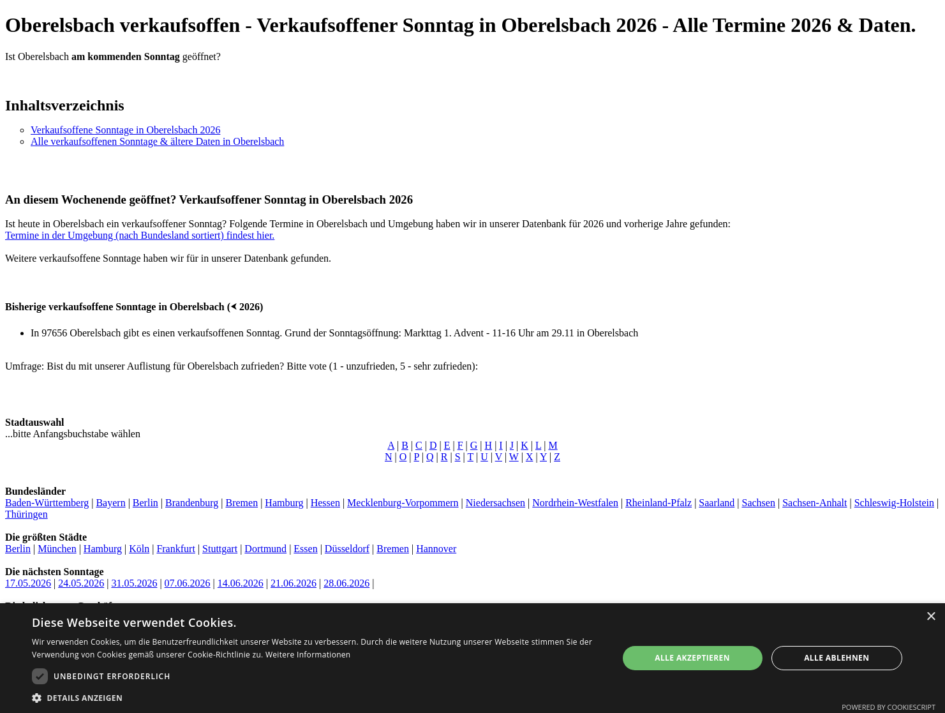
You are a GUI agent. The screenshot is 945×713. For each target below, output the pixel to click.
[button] (316, 697)
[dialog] (472, 658)
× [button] (930, 617)
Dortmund (265, 548)
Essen (305, 548)
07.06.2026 (188, 583)
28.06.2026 (346, 583)
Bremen (241, 502)
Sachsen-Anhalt (814, 502)
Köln (139, 548)
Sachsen (758, 502)
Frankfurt (175, 548)
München (57, 548)
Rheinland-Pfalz (658, 502)
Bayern (110, 502)
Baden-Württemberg (47, 502)
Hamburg (284, 502)
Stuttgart (219, 548)
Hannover (436, 548)
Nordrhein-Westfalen (575, 502)
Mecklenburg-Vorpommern (402, 502)
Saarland (716, 502)
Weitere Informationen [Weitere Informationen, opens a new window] (308, 654)
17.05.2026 (28, 583)
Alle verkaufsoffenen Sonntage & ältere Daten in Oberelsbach (157, 141)
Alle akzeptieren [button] (692, 657)
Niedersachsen (495, 502)
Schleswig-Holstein (894, 502)
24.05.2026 (81, 583)
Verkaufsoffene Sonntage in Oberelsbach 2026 (125, 129)
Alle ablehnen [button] (836, 657)
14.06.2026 (241, 583)
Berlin (145, 502)
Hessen (325, 502)
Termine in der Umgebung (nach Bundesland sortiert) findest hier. (139, 235)
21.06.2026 (293, 583)
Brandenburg (191, 502)
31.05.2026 (134, 583)
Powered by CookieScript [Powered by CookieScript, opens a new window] (888, 707)
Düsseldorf (347, 548)
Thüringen (26, 514)
